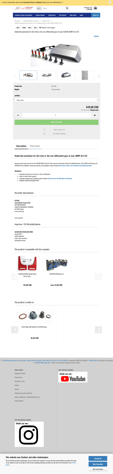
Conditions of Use (20, 381)
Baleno (24, 360)
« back (24, 27)
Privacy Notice (18, 377)
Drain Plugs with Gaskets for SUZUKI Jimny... (35, 327)
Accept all (97, 458)
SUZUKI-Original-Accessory (10, 360)
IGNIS (40, 360)
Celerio (28, 360)
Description (21, 145)
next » (30, 27)
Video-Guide (35, 145)
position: (17, 95)
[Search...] (39, 8)
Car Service (62, 15)
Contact (17, 389)
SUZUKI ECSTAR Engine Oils (42, 362)
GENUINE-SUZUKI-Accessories (23, 15)
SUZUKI (96, 36)
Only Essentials (98, 464)
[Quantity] (56, 115)
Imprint (17, 385)
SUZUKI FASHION (40, 15)
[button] (98, 76)
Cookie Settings (19, 401)
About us (95, 15)
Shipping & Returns (20, 373)
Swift (51, 360)
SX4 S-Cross (59, 360)
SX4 (55, 360)
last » (36, 27)
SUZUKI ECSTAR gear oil (56, 274)
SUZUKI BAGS (52, 15)
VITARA (65, 360)
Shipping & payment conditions (23, 393)
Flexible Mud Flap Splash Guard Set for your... (27, 275)
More (81, 15)
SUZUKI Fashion (93, 360)
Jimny (43, 360)
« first (18, 27)
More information (98, 469)
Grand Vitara (34, 360)
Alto (21, 360)
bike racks (73, 15)
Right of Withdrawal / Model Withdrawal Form (27, 397)
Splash (47, 360)
